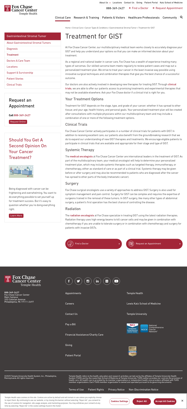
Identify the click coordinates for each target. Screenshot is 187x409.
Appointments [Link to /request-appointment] (73, 293)
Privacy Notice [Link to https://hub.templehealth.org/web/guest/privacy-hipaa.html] (116, 389)
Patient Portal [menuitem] (151, 3)
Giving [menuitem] (139, 3)
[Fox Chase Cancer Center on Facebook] (69, 281)
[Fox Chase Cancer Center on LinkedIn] (97, 281)
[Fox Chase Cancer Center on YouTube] (116, 281)
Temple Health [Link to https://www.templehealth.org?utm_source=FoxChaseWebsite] (135, 293)
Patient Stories (15, 79)
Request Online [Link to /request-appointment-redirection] (18, 122)
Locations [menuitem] (117, 3)
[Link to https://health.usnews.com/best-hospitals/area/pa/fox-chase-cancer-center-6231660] (132, 351)
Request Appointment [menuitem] (169, 8)
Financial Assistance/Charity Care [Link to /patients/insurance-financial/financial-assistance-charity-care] (84, 335)
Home (67, 28)
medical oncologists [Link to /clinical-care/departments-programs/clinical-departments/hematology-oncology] (81, 156)
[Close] (182, 402)
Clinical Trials (14, 84)
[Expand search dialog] (181, 18)
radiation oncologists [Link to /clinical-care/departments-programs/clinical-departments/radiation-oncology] (82, 215)
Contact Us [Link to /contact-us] (71, 314)
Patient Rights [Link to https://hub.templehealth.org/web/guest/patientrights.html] (96, 389)
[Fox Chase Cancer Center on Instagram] (88, 281)
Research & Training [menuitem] (86, 17)
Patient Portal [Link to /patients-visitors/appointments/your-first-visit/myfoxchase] (73, 355)
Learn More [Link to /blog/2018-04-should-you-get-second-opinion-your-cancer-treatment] (16, 216)
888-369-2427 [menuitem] (115, 8)
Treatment (13, 55)
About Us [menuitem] (103, 3)
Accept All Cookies (165, 403)
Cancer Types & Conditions (96, 28)
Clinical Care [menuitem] (63, 17)
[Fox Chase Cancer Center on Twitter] (78, 281)
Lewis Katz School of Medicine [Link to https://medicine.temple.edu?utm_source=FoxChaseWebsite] (144, 303)
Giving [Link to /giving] (68, 345)
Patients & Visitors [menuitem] (113, 17)
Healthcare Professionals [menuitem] (144, 17)
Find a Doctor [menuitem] (140, 8)
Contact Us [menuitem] (129, 3)
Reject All (142, 403)
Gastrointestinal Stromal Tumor (123, 28)
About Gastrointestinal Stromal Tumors (29, 43)
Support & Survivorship (20, 73)
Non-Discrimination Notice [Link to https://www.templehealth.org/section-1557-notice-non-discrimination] (143, 389)
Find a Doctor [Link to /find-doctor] (82, 244)
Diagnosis (12, 49)
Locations (12, 67)
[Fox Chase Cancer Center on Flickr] (106, 281)
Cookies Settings (119, 403)
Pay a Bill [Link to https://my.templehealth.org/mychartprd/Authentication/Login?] (70, 324)
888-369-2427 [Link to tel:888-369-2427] (22, 115)
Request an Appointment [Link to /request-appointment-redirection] (148, 244)
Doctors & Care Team (18, 61)
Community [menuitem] (170, 17)
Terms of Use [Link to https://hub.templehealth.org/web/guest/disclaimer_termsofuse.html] (76, 389)
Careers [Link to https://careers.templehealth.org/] (69, 303)
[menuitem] (181, 19)
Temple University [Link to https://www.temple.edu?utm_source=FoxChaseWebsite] (137, 314)
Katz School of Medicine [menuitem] (171, 3)
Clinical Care (77, 28)
